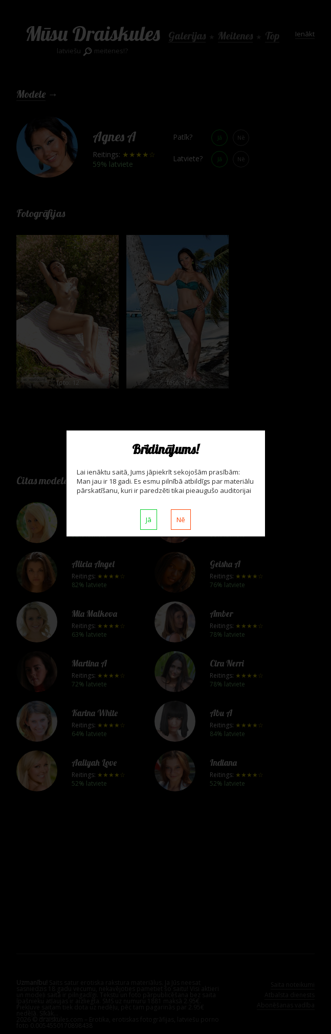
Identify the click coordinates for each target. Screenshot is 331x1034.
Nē (180, 519)
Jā (148, 519)
